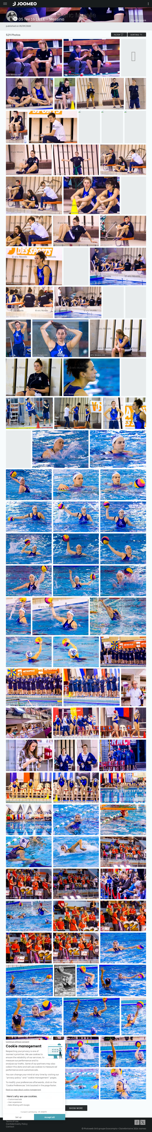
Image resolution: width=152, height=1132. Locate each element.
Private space (138, 20)
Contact (10, 1126)
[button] (8, 1116)
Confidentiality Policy (17, 1123)
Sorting (136, 34)
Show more (76, 1108)
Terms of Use (12, 1121)
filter (119, 34)
